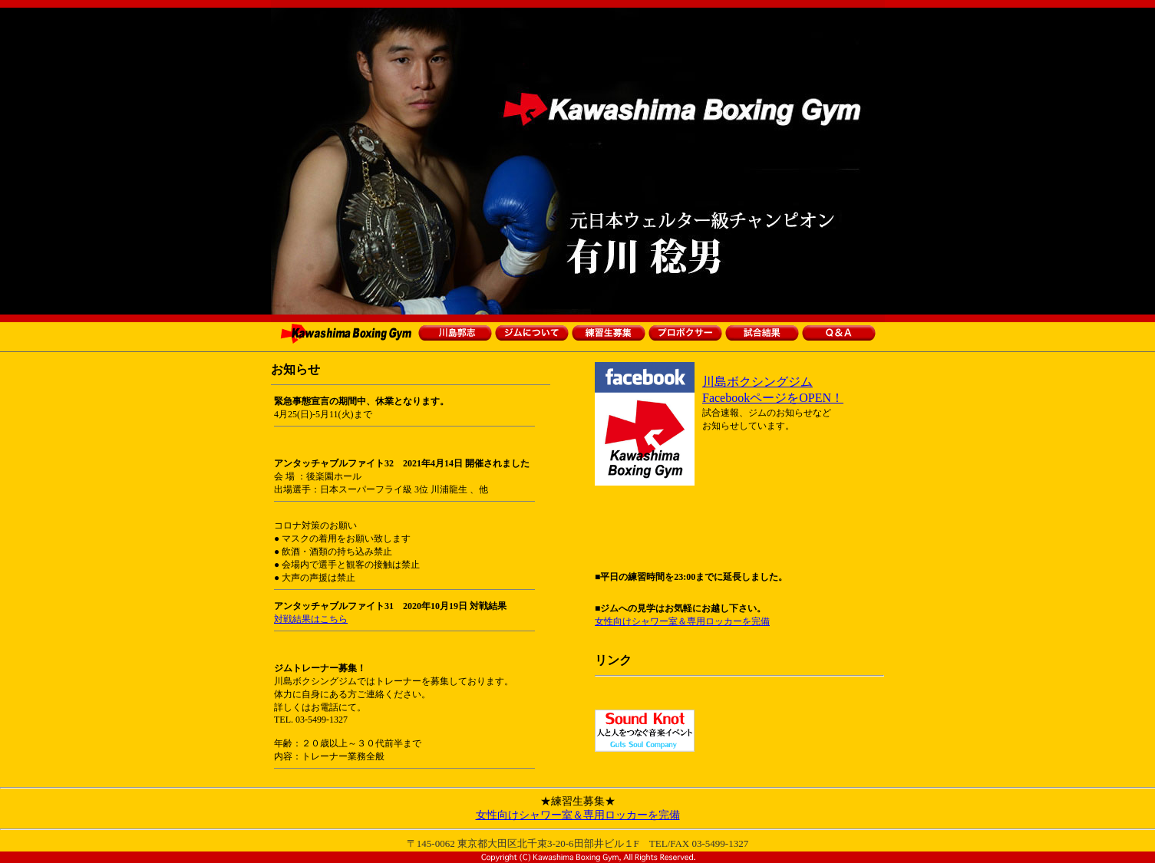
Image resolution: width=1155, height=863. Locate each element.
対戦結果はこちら (311, 619)
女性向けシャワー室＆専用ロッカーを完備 (682, 621)
